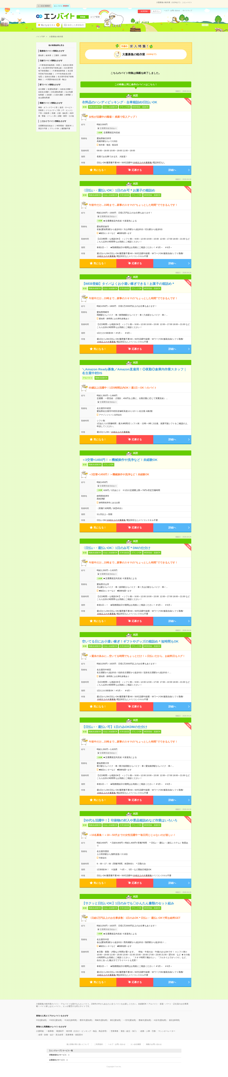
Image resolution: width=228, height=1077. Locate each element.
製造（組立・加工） (129, 1031)
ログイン (156, 11)
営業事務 (114, 1031)
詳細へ (172, 170)
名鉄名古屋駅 (65, 89)
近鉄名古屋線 (50, 77)
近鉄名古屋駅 (43, 92)
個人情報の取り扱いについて (77, 1044)
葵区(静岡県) (174, 1020)
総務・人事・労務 (148, 1031)
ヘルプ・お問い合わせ (172, 10)
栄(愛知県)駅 (52, 89)
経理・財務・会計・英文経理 (50, 1035)
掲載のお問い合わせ (154, 1044)
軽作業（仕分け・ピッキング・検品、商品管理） (87, 1031)
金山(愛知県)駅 (44, 98)
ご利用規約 (98, 1044)
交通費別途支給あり (46, 126)
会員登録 (144, 11)
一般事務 (50, 1031)
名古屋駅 (41, 89)
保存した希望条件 (75, 25)
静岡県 (64, 55)
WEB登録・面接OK (64, 126)
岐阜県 (48, 55)
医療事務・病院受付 (74, 1035)
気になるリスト (50, 25)
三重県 (56, 55)
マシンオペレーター (166, 1031)
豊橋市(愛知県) (145, 1020)
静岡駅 (68, 95)
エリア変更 (95, 17)
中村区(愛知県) (55, 1020)
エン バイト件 (61, 6)
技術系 (46, 113)
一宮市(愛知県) (129, 1020)
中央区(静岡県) (70, 1020)
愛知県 (41, 55)
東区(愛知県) (115, 1020)
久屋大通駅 (58, 95)
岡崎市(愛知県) (101, 1020)
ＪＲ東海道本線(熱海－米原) (49, 65)
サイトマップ (187, 10)
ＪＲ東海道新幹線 (58, 71)
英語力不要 (42, 128)
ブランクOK (54, 128)
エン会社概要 (135, 1044)
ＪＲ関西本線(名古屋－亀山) (55, 79)
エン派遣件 (44, 6)
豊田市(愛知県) (86, 1020)
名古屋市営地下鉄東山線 (52, 68)
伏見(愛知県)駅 (57, 92)
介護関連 (40, 1031)
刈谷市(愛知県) (160, 1020)
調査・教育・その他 (66, 116)
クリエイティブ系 (53, 110)
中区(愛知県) (41, 1020)
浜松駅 (49, 95)
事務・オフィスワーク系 (47, 107)
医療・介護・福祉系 (60, 113)
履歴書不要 (65, 128)
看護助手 (60, 1031)
